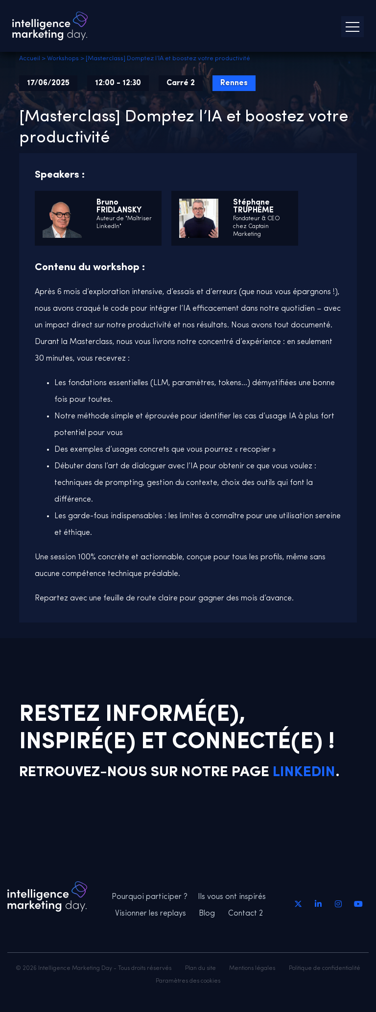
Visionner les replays (150, 914)
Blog (207, 914)
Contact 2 (245, 914)
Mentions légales (252, 968)
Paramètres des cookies (188, 981)
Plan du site (200, 968)
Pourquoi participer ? (150, 897)
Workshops (63, 58)
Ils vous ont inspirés (232, 897)
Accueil (29, 58)
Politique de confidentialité (324, 968)
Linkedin (304, 772)
